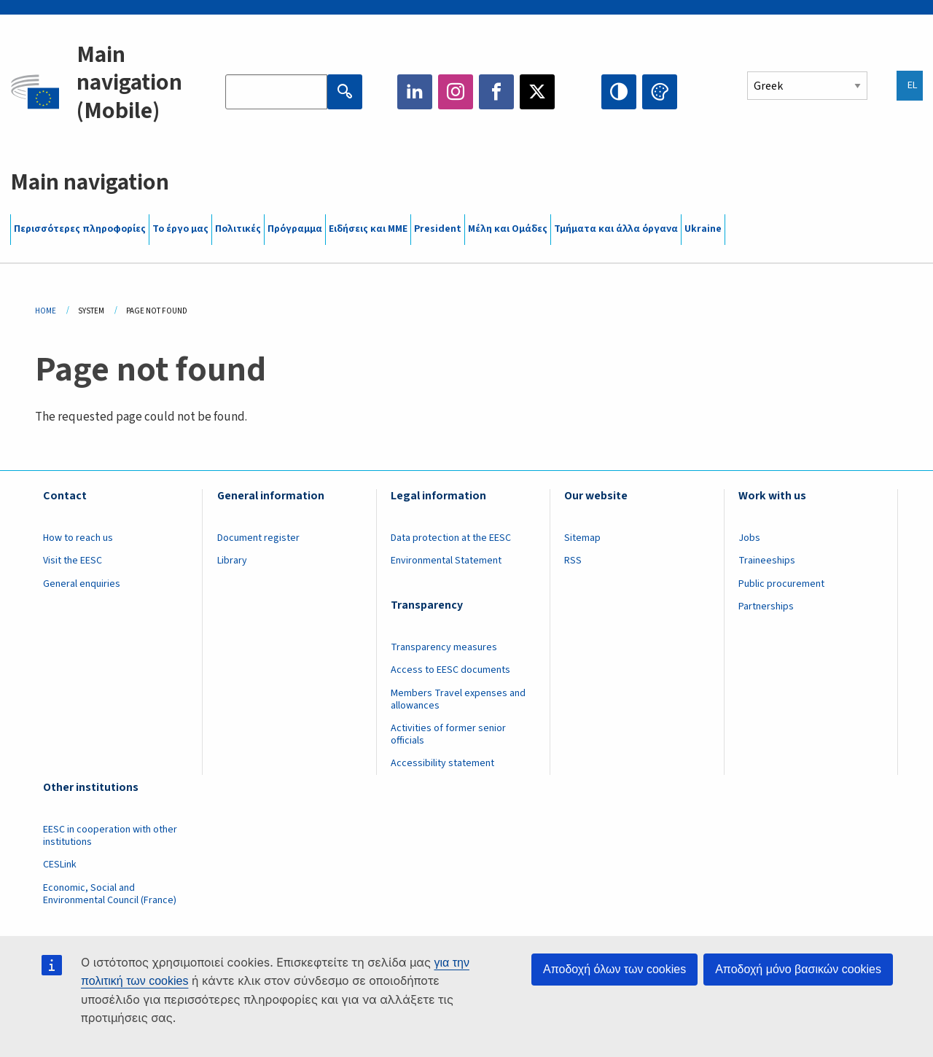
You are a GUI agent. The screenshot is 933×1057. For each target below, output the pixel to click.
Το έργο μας (180, 229)
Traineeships (766, 560)
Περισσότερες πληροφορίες (80, 229)
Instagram (455, 91)
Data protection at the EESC (451, 538)
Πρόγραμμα (295, 229)
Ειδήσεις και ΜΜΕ (368, 229)
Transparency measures (444, 647)
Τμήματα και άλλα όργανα (616, 229)
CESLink (60, 864)
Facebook (496, 91)
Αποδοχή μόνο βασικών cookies (798, 969)
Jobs (749, 538)
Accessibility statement (442, 763)
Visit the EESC (72, 560)
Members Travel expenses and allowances (458, 699)
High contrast (618, 91)
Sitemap (582, 538)
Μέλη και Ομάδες (507, 229)
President (437, 229)
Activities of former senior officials (448, 734)
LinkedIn (414, 91)
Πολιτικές (238, 229)
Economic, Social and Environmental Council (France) (111, 894)
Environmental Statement (446, 560)
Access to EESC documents (450, 670)
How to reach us (78, 538)
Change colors (659, 91)
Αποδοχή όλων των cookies (614, 969)
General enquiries (81, 584)
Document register (258, 538)
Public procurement (781, 584)
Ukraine (703, 229)
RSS (573, 560)
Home (45, 310)
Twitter (537, 91)
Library (232, 560)
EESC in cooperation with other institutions (110, 835)
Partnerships (766, 606)
